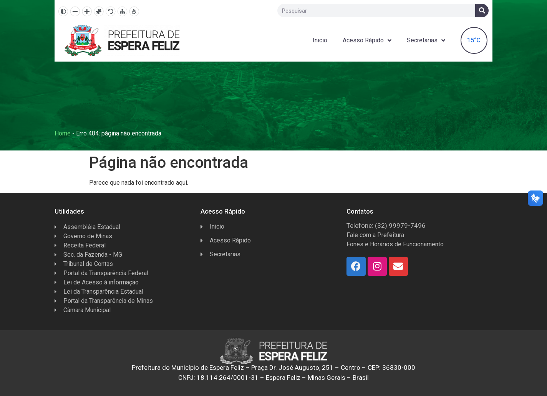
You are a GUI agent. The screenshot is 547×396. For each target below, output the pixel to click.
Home (63, 133)
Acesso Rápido (367, 40)
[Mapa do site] (122, 11)
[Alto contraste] (63, 11)
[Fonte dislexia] (98, 11)
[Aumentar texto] (87, 11)
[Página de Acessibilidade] (134, 11)
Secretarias (426, 40)
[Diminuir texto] (75, 11)
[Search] (482, 10)
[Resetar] (110, 11)
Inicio (320, 40)
